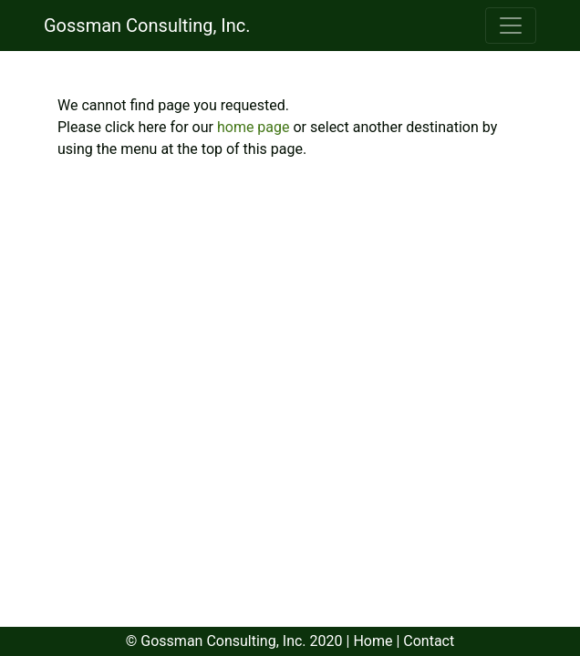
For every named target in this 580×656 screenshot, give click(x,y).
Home (372, 641)
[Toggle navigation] (510, 25)
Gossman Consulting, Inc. (147, 25)
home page (255, 127)
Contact (428, 641)
